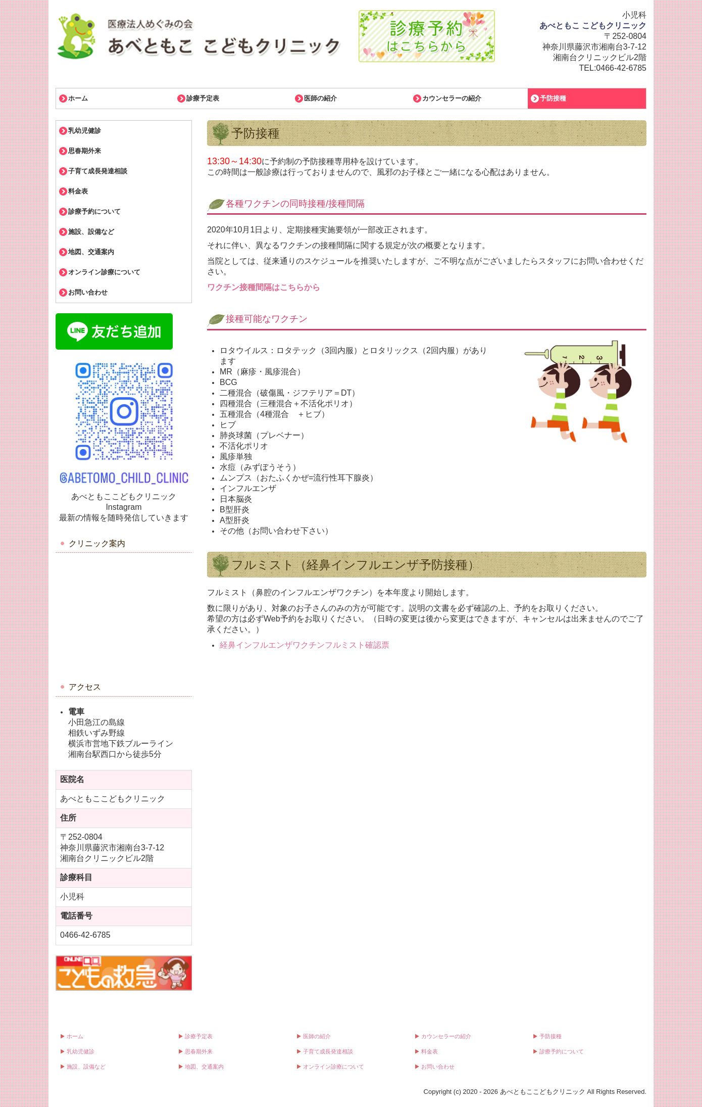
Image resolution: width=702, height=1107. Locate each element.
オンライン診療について (104, 272)
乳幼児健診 (84, 130)
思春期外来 (84, 151)
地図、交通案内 (91, 252)
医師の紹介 (320, 98)
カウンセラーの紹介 (451, 98)
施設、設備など (91, 231)
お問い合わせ (88, 292)
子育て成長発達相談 (97, 171)
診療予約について (94, 211)
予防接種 (553, 98)
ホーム (78, 98)
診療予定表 (202, 98)
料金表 (78, 191)
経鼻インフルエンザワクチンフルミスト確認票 (304, 645)
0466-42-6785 (621, 68)
